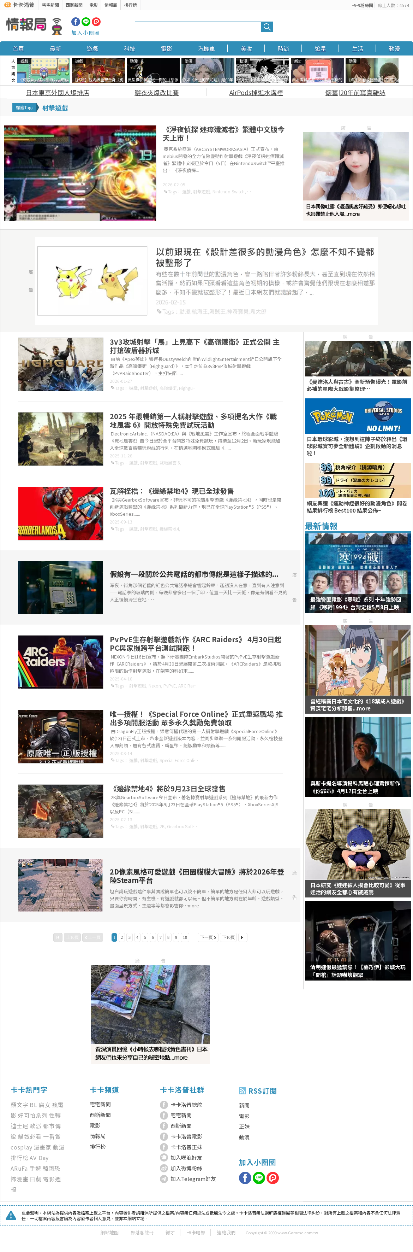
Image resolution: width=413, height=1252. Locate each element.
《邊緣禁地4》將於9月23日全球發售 (168, 788)
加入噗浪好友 (186, 1157)
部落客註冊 (142, 1232)
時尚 (283, 48)
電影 (93, 5)
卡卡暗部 (196, 1232)
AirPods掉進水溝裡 (256, 92)
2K (162, 826)
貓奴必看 (30, 1136)
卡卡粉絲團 (362, 5)
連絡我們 (226, 1232)
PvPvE (169, 686)
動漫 (394, 48)
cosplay (21, 1147)
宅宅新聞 (50, 5)
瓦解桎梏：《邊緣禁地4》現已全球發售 (172, 491)
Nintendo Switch (229, 191)
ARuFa (19, 1168)
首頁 (18, 48)
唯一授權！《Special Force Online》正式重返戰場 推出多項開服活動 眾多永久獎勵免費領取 (196, 718)
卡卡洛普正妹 (186, 1147)
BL (33, 1104)
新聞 (244, 1105)
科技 (129, 48)
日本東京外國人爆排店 (57, 92)
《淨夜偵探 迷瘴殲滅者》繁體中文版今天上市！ (224, 133)
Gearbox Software (185, 826)
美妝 (246, 48)
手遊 (35, 1168)
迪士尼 (19, 1126)
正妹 (244, 1126)
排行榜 (130, 5)
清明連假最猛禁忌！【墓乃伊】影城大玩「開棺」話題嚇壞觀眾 (358, 970)
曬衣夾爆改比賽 (156, 92)
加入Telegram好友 (193, 1178)
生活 (357, 48)
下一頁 (206, 937)
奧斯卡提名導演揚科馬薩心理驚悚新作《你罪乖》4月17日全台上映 (355, 787)
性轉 (55, 1115)
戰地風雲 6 (170, 463)
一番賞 (52, 1136)
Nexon (155, 686)
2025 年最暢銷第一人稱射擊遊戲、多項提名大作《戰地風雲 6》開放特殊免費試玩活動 (193, 420)
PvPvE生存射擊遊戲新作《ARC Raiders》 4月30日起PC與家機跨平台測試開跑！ (195, 643)
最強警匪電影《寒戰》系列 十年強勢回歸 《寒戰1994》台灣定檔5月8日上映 (355, 603)
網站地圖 (109, 1232)
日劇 (36, 1179)
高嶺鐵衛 (168, 388)
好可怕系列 (33, 1115)
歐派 (36, 1126)
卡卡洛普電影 (186, 1136)
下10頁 (228, 937)
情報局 (110, 5)
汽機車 (206, 48)
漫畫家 (43, 1147)
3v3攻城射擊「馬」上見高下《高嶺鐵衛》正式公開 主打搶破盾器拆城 (195, 346)
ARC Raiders (190, 686)
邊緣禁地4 (169, 529)
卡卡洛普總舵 (186, 1104)
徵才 (170, 1232)
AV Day (39, 1157)
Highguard (189, 388)
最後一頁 (242, 937)
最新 (55, 48)
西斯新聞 (74, 5)
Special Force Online (179, 760)
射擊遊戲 (201, 191)
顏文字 (19, 1104)
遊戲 (92, 48)
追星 (320, 48)
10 (185, 937)
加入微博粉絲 (186, 1168)
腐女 (45, 1104)
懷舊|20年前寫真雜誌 (355, 92)
